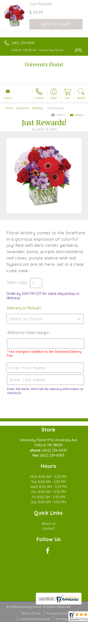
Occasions (22, 108)
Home (9, 108)
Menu (8, 98)
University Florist (44, 64)
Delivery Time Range (28, 332)
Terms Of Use (31, 613)
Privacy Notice (56, 613)
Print (58, 115)
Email (76, 115)
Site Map (61, 619)
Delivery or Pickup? (24, 308)
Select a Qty (17, 282)
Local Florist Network (35, 619)
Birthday (37, 108)
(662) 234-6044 (23, 43)
